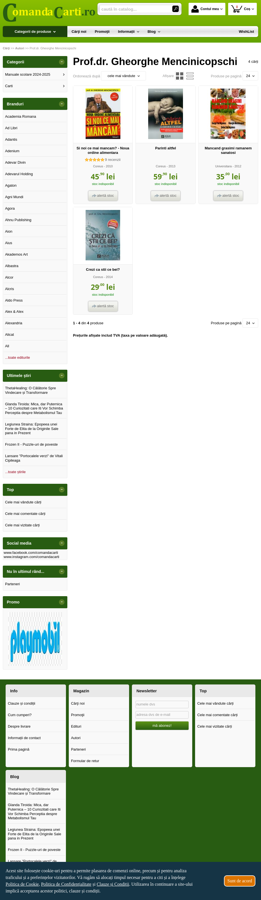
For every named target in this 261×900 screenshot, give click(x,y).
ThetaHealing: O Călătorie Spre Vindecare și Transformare (30, 390)
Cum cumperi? (20, 715)
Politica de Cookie (22, 884)
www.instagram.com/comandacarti (31, 557)
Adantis (11, 139)
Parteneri (12, 584)
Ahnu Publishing (18, 220)
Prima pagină (18, 749)
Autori (76, 738)
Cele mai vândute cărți (23, 502)
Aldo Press (14, 300)
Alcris (9, 289)
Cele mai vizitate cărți (22, 525)
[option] (35, 639)
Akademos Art (16, 254)
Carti (9, 86)
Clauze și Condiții (113, 884)
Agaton (11, 185)
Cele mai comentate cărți (25, 514)
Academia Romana (20, 116)
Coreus (98, 166)
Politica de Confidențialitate (66, 884)
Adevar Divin (15, 162)
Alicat (9, 334)
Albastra (12, 266)
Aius (8, 243)
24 (250, 76)
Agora (10, 208)
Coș (240, 9)
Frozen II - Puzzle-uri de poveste (31, 444)
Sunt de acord (239, 880)
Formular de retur (85, 761)
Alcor (9, 277)
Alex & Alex (14, 311)
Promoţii (77, 715)
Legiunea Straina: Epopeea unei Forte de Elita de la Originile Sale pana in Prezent (31, 428)
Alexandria (13, 323)
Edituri (76, 726)
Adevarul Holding (19, 174)
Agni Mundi (14, 197)
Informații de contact (24, 738)
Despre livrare (19, 726)
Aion (8, 231)
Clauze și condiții (21, 703)
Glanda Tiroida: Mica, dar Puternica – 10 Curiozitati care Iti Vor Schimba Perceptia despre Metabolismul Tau (34, 408)
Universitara (223, 166)
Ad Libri (11, 128)
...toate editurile (17, 357)
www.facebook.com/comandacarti (31, 552)
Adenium (12, 151)
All (7, 346)
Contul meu (205, 9)
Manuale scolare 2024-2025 (27, 74)
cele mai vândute (123, 76)
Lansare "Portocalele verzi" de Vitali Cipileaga (34, 458)
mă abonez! (162, 725)
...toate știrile (15, 472)
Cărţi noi (77, 703)
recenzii (113, 160)
